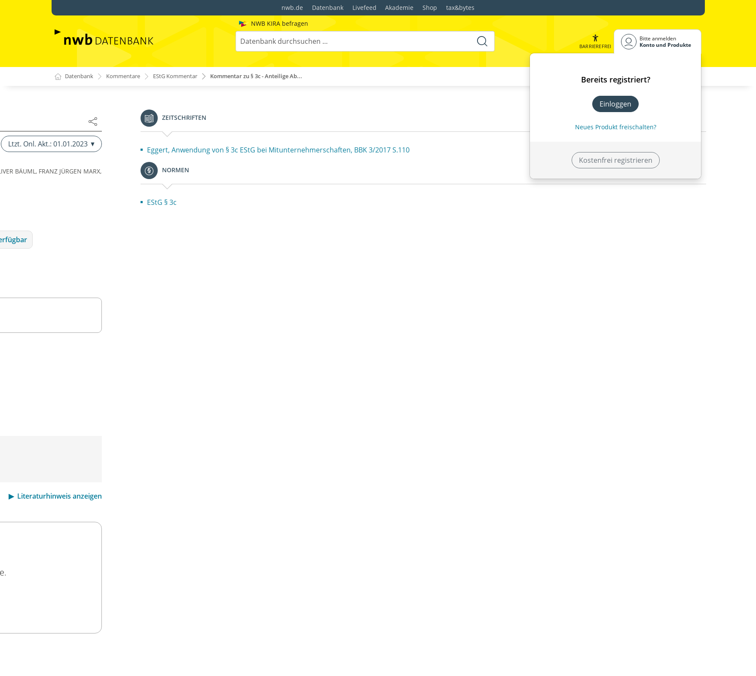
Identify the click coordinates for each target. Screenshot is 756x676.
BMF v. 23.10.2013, (382, 468)
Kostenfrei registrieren (615, 160)
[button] (594, 41)
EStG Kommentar (183, 77)
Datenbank (327, 7)
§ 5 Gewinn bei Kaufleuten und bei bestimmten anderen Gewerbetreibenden (144, 578)
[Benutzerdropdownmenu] (657, 41)
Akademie (399, 7)
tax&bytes (460, 7)
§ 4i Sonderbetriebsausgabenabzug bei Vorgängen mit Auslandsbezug (151, 516)
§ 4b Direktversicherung (108, 384)
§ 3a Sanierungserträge (106, 112)
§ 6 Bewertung (92, 645)
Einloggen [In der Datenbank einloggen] (615, 104)
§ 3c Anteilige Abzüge (103, 150)
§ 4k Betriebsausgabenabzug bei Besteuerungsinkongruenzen (121, 554)
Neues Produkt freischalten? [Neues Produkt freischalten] (615, 127)
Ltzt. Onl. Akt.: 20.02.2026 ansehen (505, 601)
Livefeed (364, 7)
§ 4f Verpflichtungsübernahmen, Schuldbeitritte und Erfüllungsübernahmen (146, 444)
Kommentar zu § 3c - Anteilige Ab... (272, 77)
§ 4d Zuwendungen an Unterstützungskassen (142, 411)
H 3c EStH (333, 468)
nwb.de (292, 7)
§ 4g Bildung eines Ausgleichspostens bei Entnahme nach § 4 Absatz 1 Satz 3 (135, 468)
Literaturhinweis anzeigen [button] (659, 496)
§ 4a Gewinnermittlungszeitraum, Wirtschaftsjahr (148, 370)
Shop (429, 7)
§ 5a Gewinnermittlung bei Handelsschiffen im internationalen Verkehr (143, 602)
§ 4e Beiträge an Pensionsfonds (120, 425)
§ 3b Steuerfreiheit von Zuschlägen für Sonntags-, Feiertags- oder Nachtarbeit (149, 131)
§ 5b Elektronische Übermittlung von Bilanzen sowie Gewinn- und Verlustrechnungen (142, 626)
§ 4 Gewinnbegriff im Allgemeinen (123, 356)
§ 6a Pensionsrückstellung (111, 659)
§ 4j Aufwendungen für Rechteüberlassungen (141, 535)
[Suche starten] (481, 41)
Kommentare (128, 77)
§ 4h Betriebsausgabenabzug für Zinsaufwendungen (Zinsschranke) (124, 492)
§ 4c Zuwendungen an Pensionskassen (131, 397)
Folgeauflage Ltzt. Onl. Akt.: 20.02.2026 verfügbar (547, 239)
